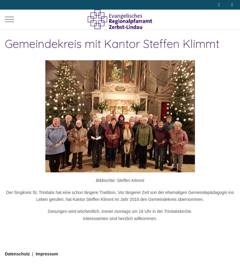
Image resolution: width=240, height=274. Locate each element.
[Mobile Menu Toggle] (9, 19)
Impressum (47, 254)
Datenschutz (17, 254)
